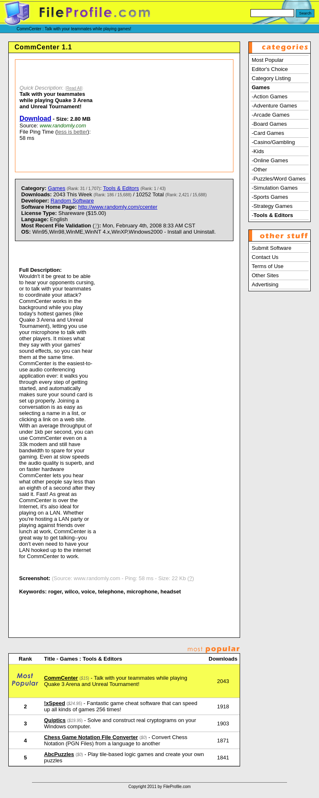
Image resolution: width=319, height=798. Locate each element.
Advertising (265, 284)
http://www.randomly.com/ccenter (117, 207)
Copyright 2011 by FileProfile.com (159, 786)
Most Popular (268, 60)
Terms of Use (268, 266)
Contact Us (265, 257)
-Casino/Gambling (273, 142)
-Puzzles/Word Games (279, 179)
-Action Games (269, 96)
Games (56, 188)
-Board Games (269, 124)
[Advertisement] (166, 116)
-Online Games (270, 160)
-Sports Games (270, 197)
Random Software (72, 201)
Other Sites (265, 275)
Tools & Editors (121, 188)
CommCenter (61, 678)
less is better (72, 132)
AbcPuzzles (59, 754)
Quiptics (55, 720)
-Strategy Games (272, 206)
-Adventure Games (274, 105)
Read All (73, 88)
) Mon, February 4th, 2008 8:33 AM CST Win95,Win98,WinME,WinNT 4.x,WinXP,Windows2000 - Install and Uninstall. (118, 228)
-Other (259, 169)
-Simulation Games (275, 188)
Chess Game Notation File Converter (91, 737)
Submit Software (271, 248)
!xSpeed (54, 703)
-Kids (258, 151)
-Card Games (268, 133)
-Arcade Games (271, 115)
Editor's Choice (270, 69)
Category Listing (271, 78)
